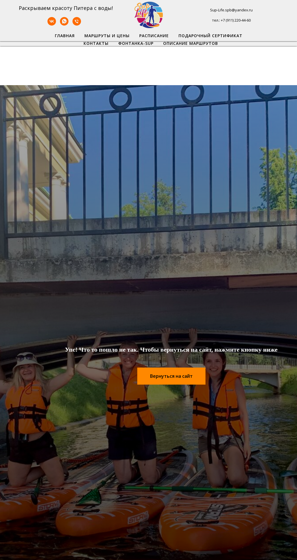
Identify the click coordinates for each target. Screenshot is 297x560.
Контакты (96, 43)
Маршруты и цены (107, 35)
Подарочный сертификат (210, 35)
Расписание (154, 35)
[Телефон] (76, 24)
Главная (65, 35)
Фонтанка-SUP (135, 43)
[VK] (51, 24)
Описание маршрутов (190, 43)
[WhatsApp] (64, 24)
